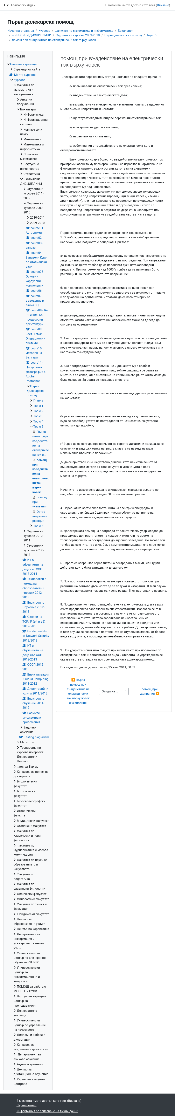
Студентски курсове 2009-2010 (78, 35)
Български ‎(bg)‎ (22, 5)
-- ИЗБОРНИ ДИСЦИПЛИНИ (31, 35)
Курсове (44, 31)
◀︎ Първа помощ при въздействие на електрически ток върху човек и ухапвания (79, 691)
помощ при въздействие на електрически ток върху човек (54, 40)
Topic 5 (151, 35)
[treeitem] (28, 574)
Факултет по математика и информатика (84, 31)
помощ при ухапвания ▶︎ (149, 691)
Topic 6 (38, 526)
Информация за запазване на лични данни (47, 1111)
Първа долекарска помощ (123, 35)
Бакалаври (125, 31)
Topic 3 (38, 416)
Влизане (163, 5)
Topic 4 (38, 421)
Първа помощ (26, 1105)
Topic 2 (38, 411)
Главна (38, 400)
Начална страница (20, 31)
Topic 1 (38, 406)
